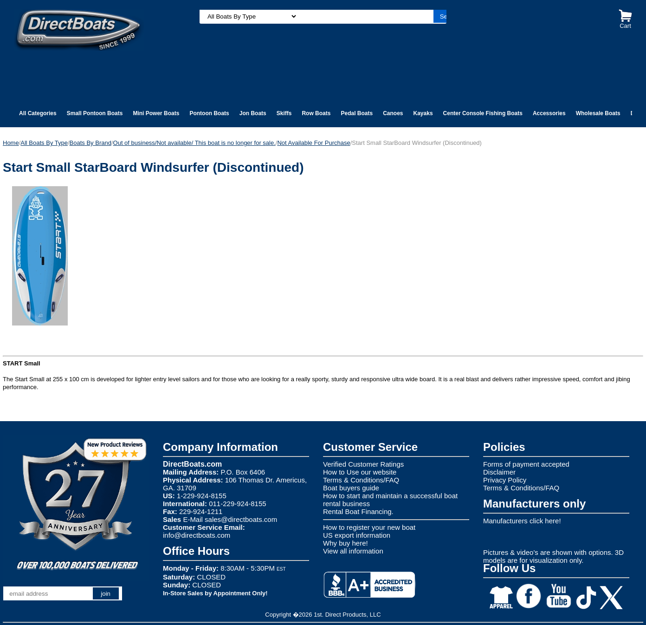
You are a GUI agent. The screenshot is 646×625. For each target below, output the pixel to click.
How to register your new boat (369, 527)
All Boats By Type (44, 142)
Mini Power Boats (156, 113)
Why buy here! (345, 543)
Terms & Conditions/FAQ (361, 480)
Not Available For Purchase (313, 142)
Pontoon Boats (209, 113)
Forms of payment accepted (526, 464)
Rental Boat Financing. (358, 511)
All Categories (38, 113)
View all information (353, 551)
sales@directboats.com (241, 519)
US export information (356, 535)
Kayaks (423, 113)
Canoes (393, 113)
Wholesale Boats (598, 113)
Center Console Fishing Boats (483, 113)
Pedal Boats (357, 113)
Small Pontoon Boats (95, 113)
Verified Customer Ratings (363, 464)
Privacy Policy (504, 480)
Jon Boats (252, 113)
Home (11, 142)
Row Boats (316, 113)
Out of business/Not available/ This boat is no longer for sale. (194, 142)
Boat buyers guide (351, 488)
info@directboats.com (196, 535)
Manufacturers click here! (522, 521)
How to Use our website (359, 472)
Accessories (549, 113)
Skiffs (284, 113)
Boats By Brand (90, 142)
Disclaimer (499, 472)
